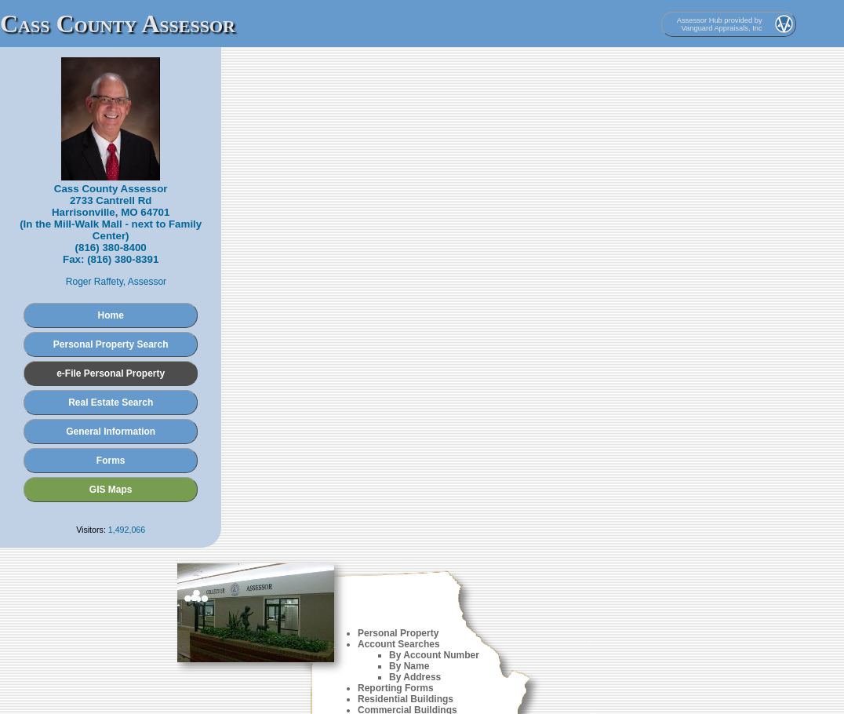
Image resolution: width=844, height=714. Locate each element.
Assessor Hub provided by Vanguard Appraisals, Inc (719, 24)
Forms (111, 460)
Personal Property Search (111, 344)
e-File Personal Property (110, 373)
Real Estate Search (110, 402)
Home (111, 315)
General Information (110, 431)
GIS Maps (111, 489)
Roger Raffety (94, 281)
